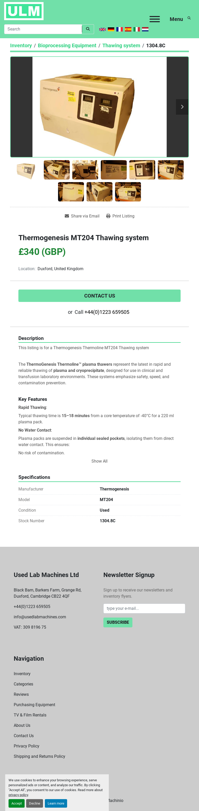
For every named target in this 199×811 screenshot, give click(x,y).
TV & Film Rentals (30, 715)
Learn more (56, 803)
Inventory (22, 673)
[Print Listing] (120, 216)
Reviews (21, 694)
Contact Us (99, 296)
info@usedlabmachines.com (40, 616)
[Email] (144, 608)
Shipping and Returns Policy (39, 756)
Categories (23, 684)
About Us (22, 725)
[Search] (43, 29)
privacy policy (18, 795)
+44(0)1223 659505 (106, 312)
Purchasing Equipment (34, 704)
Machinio (114, 800)
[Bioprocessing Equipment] (67, 45)
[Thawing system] (121, 45)
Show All (99, 461)
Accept (16, 803)
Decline (34, 803)
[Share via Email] (82, 216)
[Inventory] (21, 45)
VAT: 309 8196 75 (30, 627)
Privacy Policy (26, 746)
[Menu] (155, 19)
